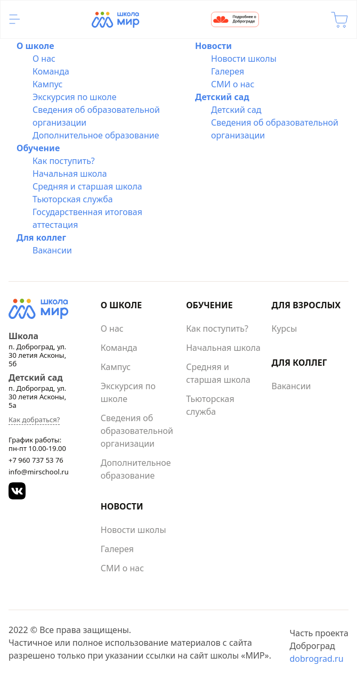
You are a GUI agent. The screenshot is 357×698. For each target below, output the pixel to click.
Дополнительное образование (96, 135)
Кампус (47, 84)
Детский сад (222, 97)
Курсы (284, 328)
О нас (44, 58)
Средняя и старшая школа (87, 186)
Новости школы (244, 58)
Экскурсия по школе (75, 97)
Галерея (227, 71)
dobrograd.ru (316, 658)
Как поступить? (64, 161)
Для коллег (41, 237)
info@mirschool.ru (39, 471)
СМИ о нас (232, 84)
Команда (51, 71)
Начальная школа (70, 173)
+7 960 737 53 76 (36, 460)
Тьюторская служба (73, 199)
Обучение (38, 148)
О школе (35, 46)
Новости (213, 46)
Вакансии (52, 250)
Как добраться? (34, 419)
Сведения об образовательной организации (137, 430)
